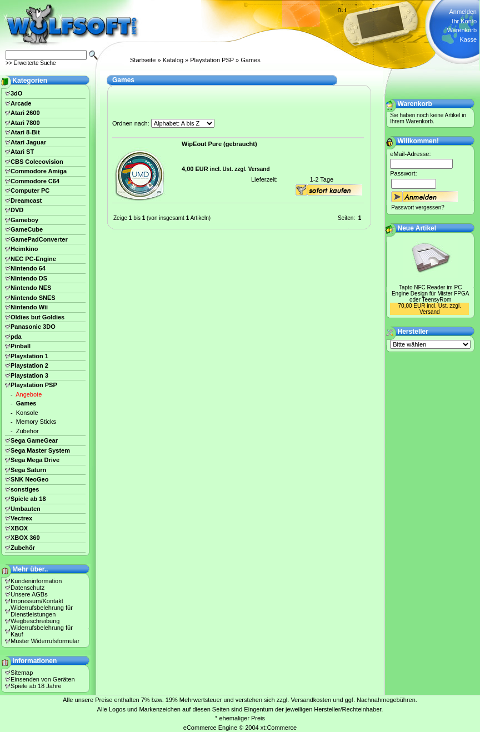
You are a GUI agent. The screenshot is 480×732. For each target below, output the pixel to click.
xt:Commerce (279, 727)
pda (16, 336)
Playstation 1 (29, 356)
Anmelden (463, 11)
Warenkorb (462, 30)
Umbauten (26, 508)
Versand (259, 169)
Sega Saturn (28, 470)
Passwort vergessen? (417, 207)
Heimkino (24, 248)
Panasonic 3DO (33, 326)
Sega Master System (40, 450)
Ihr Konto (464, 21)
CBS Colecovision (37, 161)
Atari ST (22, 151)
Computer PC (30, 190)
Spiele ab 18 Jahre (36, 686)
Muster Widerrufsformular (45, 641)
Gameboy (24, 220)
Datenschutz (27, 587)
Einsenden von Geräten (43, 679)
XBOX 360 (25, 537)
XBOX (19, 528)
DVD (17, 210)
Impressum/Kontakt (37, 601)
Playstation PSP (212, 60)
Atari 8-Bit (25, 132)
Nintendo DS (29, 278)
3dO (16, 93)
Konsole (27, 412)
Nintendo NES (31, 287)
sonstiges (25, 489)
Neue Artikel (417, 228)
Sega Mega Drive (35, 460)
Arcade (21, 103)
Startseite (143, 60)
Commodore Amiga (39, 171)
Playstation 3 (29, 375)
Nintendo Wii (29, 307)
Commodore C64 (35, 181)
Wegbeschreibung (35, 621)
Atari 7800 (25, 122)
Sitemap (22, 672)
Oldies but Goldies (37, 317)
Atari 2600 (25, 112)
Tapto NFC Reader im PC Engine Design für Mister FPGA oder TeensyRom (430, 293)
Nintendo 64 (28, 268)
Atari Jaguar (28, 142)
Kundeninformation (36, 581)
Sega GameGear (34, 440)
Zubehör (27, 431)
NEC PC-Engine (33, 258)
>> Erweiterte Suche (31, 63)
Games (250, 60)
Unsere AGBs (29, 594)
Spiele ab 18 (28, 498)
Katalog (173, 60)
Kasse (468, 39)
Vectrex (21, 518)
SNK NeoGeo (29, 479)
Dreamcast (26, 200)
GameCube (27, 229)
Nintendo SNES (33, 297)
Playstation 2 (29, 365)
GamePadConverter (39, 239)
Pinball (21, 346)
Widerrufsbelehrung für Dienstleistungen (42, 611)
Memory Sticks (36, 421)
